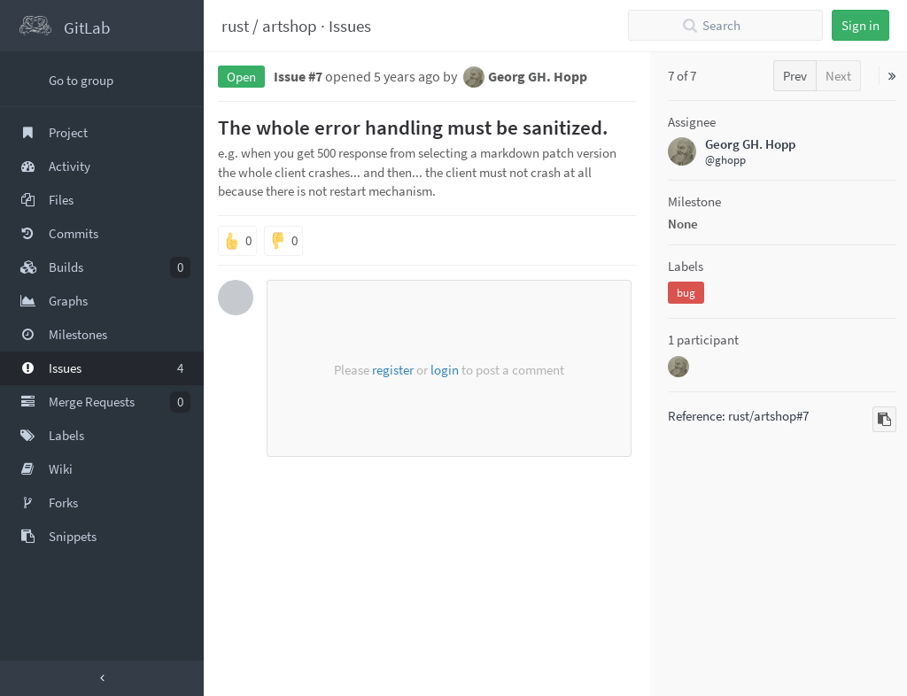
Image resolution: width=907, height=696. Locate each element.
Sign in (860, 25)
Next (838, 75)
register (393, 369)
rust (235, 25)
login (444, 369)
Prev (795, 75)
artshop (289, 25)
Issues (350, 25)
